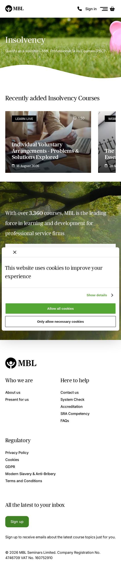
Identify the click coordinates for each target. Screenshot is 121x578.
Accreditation (71, 406)
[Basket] (112, 8)
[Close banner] (14, 252)
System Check (72, 399)
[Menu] (104, 9)
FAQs (64, 420)
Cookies (12, 459)
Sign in (91, 9)
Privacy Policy (17, 452)
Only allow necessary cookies (60, 321)
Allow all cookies (60, 308)
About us (12, 392)
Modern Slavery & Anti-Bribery (30, 474)
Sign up (17, 521)
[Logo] (14, 8)
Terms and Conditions (23, 481)
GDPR (10, 466)
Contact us (69, 392)
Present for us (17, 399)
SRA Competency (75, 413)
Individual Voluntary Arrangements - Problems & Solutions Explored (45, 151)
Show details (97, 295)
